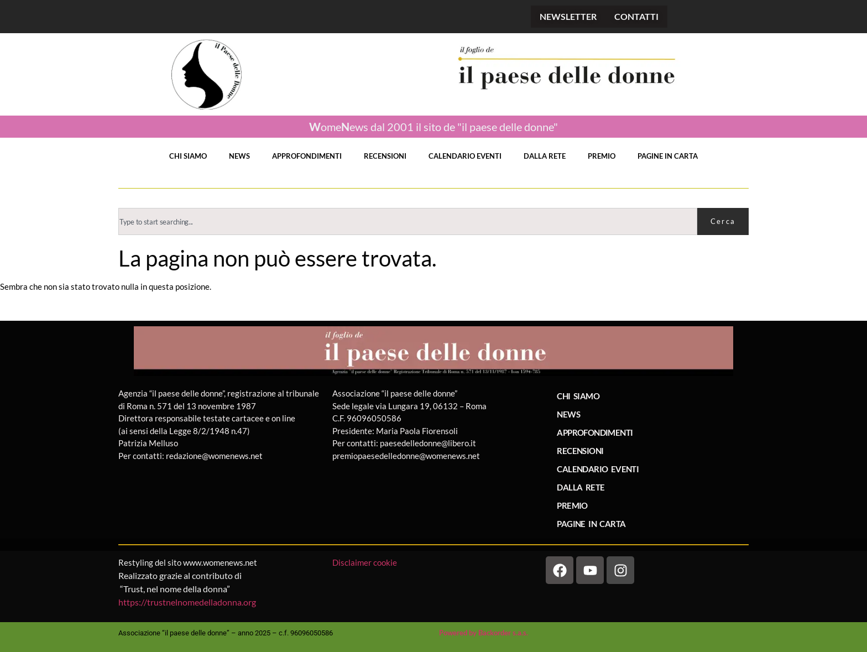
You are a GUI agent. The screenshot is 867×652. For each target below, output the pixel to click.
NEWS (239, 156)
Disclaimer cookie (365, 562)
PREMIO (601, 156)
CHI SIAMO (188, 156)
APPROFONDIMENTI (307, 156)
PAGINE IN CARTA (668, 156)
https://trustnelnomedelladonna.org (187, 602)
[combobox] (407, 221)
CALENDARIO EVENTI (465, 156)
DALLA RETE (545, 156)
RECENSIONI (385, 156)
